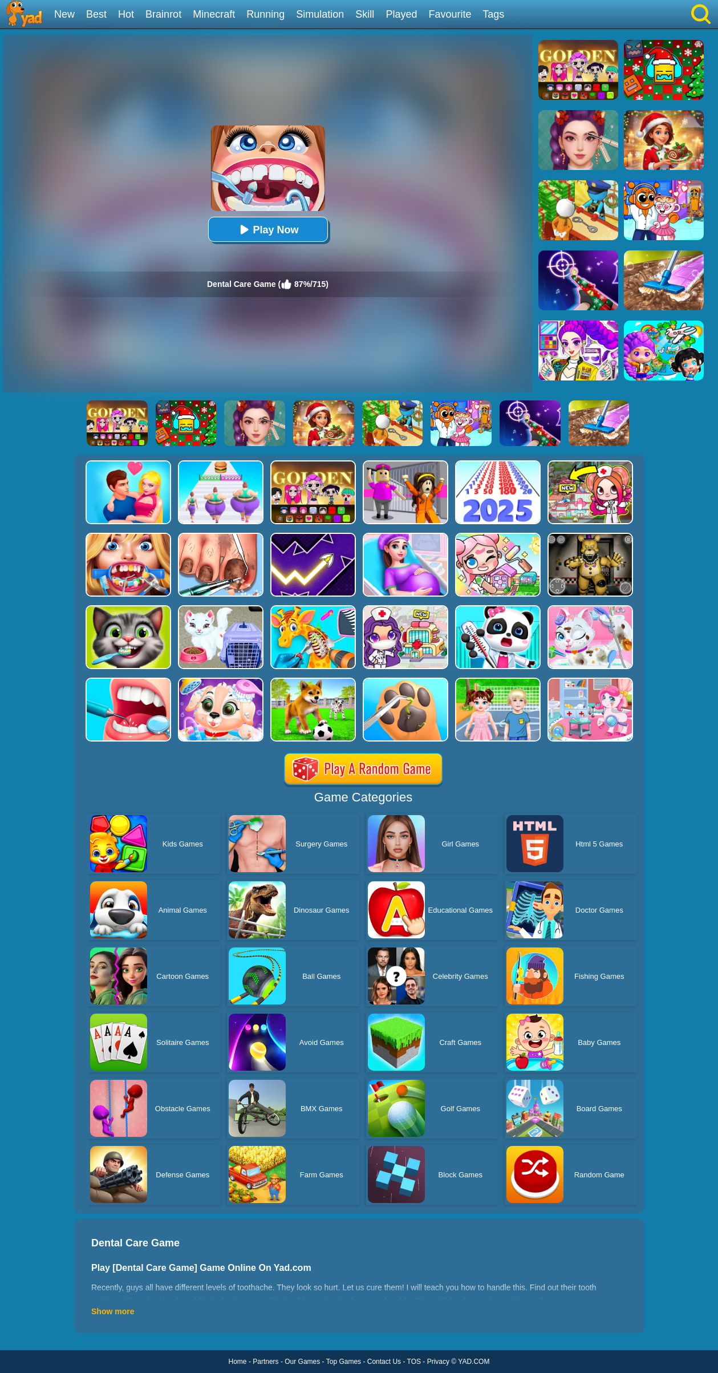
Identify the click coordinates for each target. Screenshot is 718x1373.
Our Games (302, 1362)
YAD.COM (473, 1362)
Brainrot (163, 14)
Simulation (320, 14)
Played (401, 14)
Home (238, 1362)
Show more (112, 1311)
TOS (414, 1362)
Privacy (438, 1362)
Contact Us (384, 1362)
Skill (364, 14)
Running (265, 14)
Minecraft (214, 14)
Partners (265, 1362)
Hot (126, 14)
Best (96, 14)
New (64, 14)
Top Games (343, 1362)
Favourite (449, 14)
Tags (493, 14)
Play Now (267, 229)
